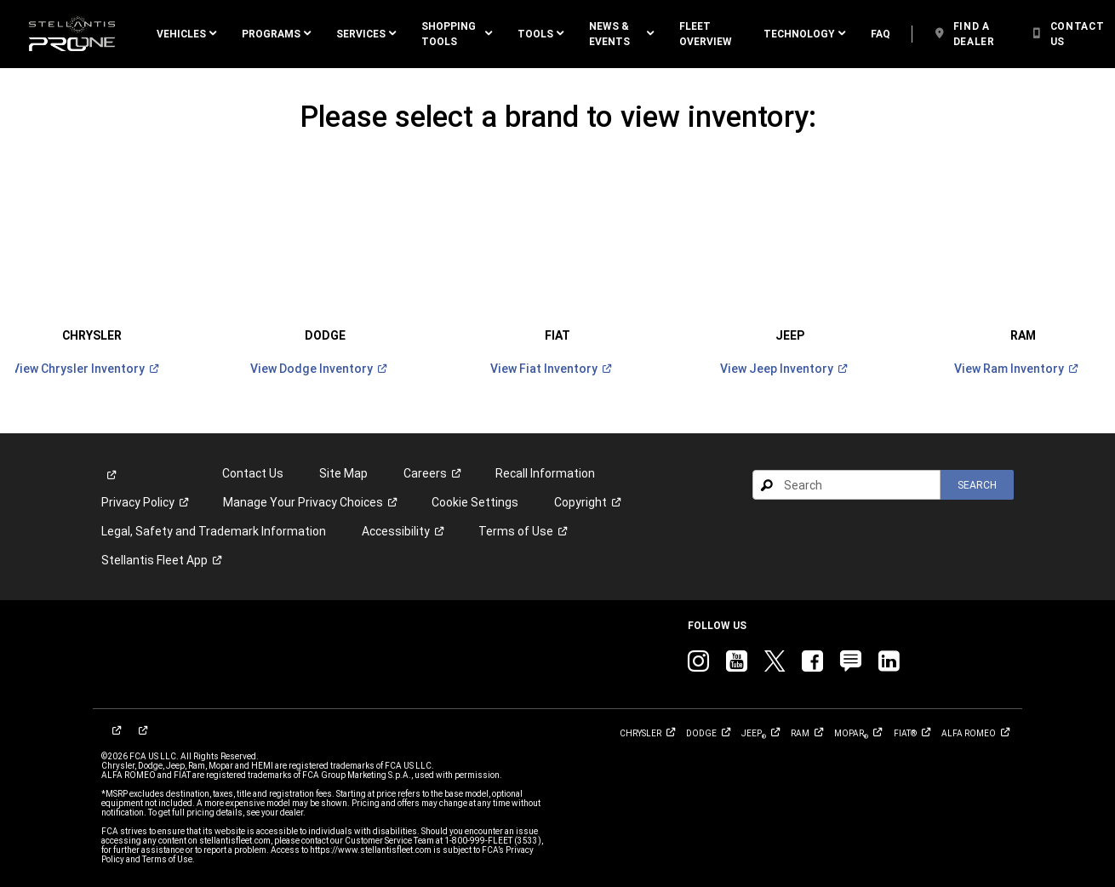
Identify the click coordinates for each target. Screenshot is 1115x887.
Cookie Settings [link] (475, 482)
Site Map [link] (343, 454)
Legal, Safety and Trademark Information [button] (213, 511)
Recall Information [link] (545, 454)
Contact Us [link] (252, 454)
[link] (72, 34)
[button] (186, 34)
